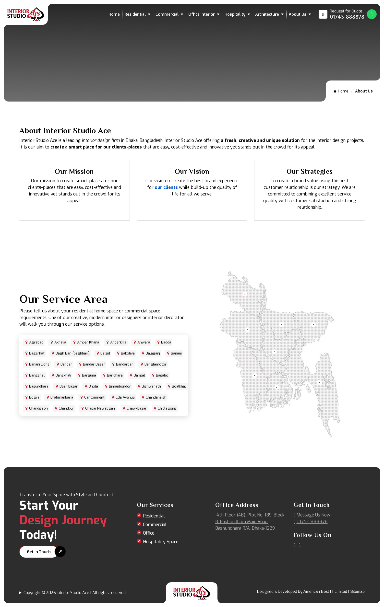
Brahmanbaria (61, 397)
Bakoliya (128, 353)
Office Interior (201, 14)
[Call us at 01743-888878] (341, 14)
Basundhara (38, 386)
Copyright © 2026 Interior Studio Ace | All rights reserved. (75, 592)
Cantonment (94, 397)
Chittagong (167, 408)
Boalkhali (179, 386)
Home (114, 14)
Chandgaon (38, 408)
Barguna (89, 375)
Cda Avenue (125, 397)
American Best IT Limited (325, 591)
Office (148, 533)
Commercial (167, 14)
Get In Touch (39, 551)
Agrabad (36, 342)
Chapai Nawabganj (100, 408)
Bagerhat (37, 353)
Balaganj (153, 353)
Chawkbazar (137, 408)
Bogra (34, 397)
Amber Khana (88, 342)
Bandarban (124, 364)
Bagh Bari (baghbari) (72, 353)
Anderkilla (118, 342)
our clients (166, 187)
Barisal (139, 375)
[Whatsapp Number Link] (372, 14)
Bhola (93, 386)
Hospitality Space (160, 542)
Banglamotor (155, 364)
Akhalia (60, 342)
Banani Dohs (39, 364)
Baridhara (115, 375)
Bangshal (37, 375)
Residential (135, 14)
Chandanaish (156, 397)
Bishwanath (151, 386)
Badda (166, 342)
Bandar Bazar (94, 364)
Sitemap (357, 591)
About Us (297, 14)
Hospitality (235, 14)
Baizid (105, 353)
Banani (176, 353)
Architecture (267, 14)
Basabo (162, 375)
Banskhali (63, 375)
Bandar (66, 364)
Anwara (143, 342)
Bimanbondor (120, 386)
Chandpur (66, 408)
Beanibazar (69, 386)
